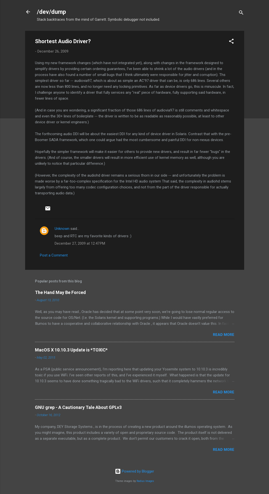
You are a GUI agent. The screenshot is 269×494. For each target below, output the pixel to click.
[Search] (241, 13)
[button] (231, 42)
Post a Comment (54, 255)
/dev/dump (51, 11)
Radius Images (145, 481)
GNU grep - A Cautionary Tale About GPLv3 (78, 407)
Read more (223, 334)
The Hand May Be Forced (60, 292)
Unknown (62, 228)
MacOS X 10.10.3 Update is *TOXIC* (71, 349)
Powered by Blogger (134, 471)
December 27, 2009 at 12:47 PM (80, 243)
